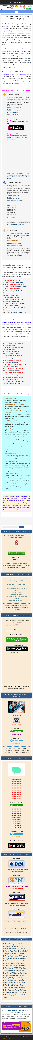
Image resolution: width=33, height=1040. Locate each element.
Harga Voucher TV (16, 295)
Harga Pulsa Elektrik (17, 282)
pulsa (17, 274)
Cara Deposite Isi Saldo (18, 224)
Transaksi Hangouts (14, 375)
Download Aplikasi (13, 353)
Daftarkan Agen (13, 366)
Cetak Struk (11, 345)
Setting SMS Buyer (13, 358)
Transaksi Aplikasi (13, 379)
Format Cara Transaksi (15, 255)
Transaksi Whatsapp (14, 383)
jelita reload (21, 185)
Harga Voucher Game (17, 299)
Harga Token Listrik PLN (18, 308)
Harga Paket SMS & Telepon (19, 286)
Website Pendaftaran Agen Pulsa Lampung (16, 17)
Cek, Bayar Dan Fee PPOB (18, 312)
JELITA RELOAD (5, 1038)
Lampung (28, 60)
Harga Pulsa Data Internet (18, 291)
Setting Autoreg (13, 362)
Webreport (11, 349)
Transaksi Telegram (14, 370)
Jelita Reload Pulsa (16, 2)
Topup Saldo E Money (17, 303)
